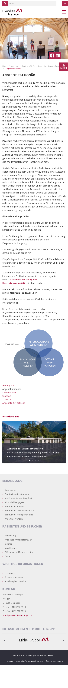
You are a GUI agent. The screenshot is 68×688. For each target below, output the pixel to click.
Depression (10, 489)
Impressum (9, 661)
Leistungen (10, 573)
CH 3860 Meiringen (11, 602)
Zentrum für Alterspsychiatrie (19, 514)
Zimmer (8, 543)
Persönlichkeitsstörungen (17, 494)
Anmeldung (10, 535)
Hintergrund (8, 385)
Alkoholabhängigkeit (14, 502)
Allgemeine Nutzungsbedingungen (29, 661)
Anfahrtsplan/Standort (16, 581)
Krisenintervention (14, 518)
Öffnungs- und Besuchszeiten (19, 552)
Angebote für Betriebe (13, 402)
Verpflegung (11, 548)
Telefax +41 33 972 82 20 (14, 611)
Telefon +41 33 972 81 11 (14, 607)
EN (65, 3)
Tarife (7, 556)
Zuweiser (7, 399)
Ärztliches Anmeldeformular (18, 539)
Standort (6, 395)
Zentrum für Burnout (15, 506)
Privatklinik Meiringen (13, 594)
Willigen (6, 598)
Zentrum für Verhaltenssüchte (19, 510)
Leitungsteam (9, 392)
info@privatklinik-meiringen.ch (17, 615)
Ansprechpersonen (14, 577)
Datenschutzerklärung (54, 661)
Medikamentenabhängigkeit (18, 498)
